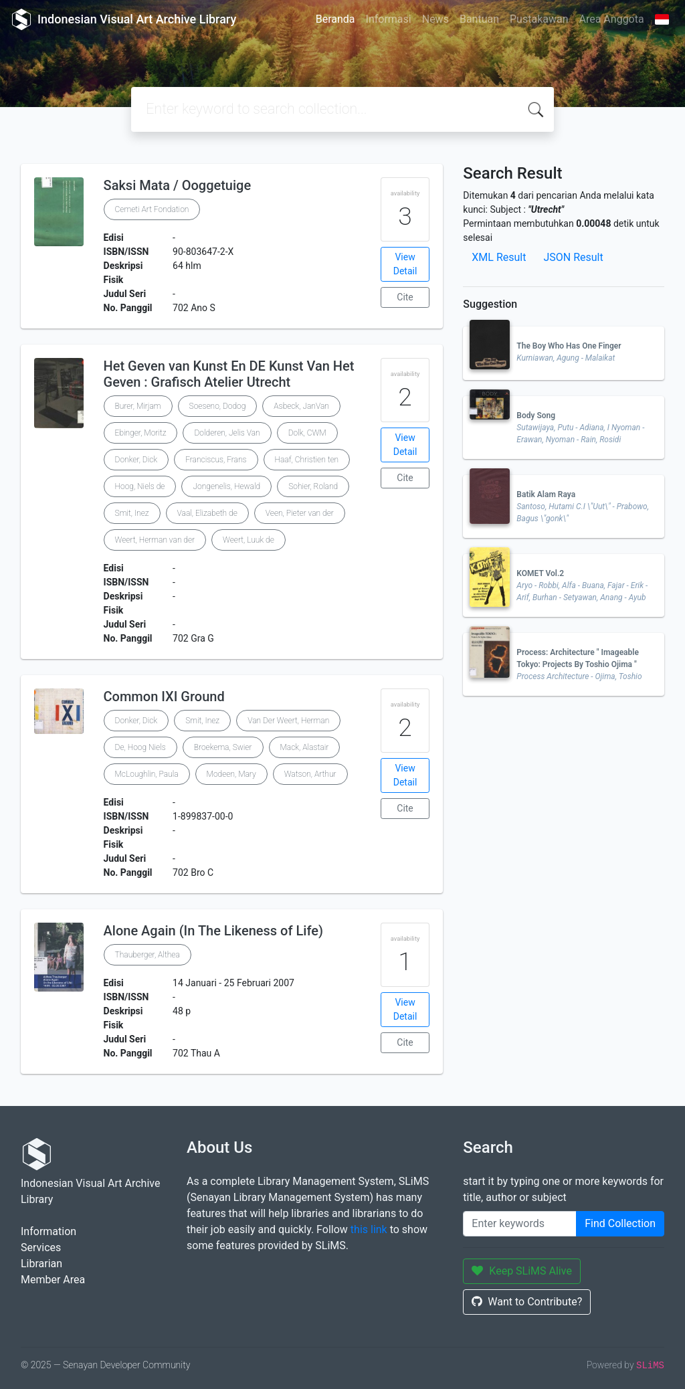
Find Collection (620, 1223)
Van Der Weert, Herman (288, 720)
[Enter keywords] (520, 1223)
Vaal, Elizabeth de (207, 513)
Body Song (535, 415)
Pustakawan (539, 19)
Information (48, 1231)
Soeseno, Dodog (217, 406)
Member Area (53, 1279)
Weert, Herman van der (155, 540)
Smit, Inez (132, 513)
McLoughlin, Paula (147, 774)
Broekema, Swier (223, 747)
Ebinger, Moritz (141, 433)
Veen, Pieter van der (300, 513)
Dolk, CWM (307, 433)
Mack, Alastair (304, 747)
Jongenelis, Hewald (226, 486)
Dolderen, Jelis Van (227, 433)
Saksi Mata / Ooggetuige (178, 185)
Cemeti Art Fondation (152, 209)
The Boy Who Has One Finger (568, 346)
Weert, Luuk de (248, 540)
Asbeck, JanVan (301, 406)
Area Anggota (611, 19)
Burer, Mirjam (138, 406)
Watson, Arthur (310, 774)
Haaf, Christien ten (307, 459)
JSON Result (573, 257)
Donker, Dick (136, 459)
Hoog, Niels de (140, 486)
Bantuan (479, 19)
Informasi (388, 19)
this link (369, 1229)
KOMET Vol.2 (540, 573)
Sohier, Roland (313, 486)
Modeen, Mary (231, 774)
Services (41, 1247)
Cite (405, 297)
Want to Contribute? (527, 1301)
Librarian (41, 1263)
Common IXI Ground (164, 696)
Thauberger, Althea (147, 954)
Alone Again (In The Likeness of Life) (213, 931)
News (435, 19)
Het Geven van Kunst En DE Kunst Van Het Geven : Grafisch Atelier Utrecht (229, 374)
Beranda (335, 19)
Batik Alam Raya (545, 494)
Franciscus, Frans (215, 459)
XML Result (499, 257)
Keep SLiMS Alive (522, 1271)
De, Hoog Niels (140, 747)
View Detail (405, 264)
